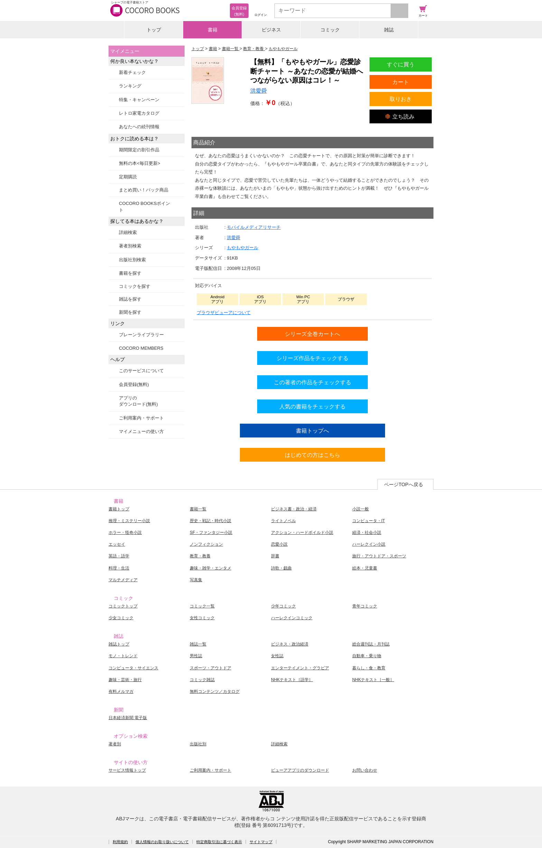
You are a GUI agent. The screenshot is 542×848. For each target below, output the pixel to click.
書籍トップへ (312, 430)
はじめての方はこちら (312, 455)
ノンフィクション (206, 544)
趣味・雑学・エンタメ (210, 568)
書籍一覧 (198, 509)
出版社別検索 (132, 259)
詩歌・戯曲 (281, 568)
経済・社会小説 (366, 532)
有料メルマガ (121, 691)
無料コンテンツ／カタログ (215, 691)
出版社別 (198, 744)
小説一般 (360, 509)
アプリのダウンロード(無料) (138, 401)
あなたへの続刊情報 (139, 126)
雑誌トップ (119, 644)
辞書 (275, 556)
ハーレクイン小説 (368, 544)
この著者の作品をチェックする (312, 382)
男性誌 (196, 655)
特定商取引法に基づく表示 (219, 842)
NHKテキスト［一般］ (373, 679)
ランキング (130, 85)
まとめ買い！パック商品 (143, 189)
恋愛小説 (279, 544)
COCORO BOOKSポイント (144, 206)
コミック (330, 29)
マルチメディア (123, 579)
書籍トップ (119, 509)
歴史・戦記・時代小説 (210, 520)
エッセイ (117, 544)
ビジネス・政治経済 (289, 644)
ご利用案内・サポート (141, 418)
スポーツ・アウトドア (210, 668)
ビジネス (271, 29)
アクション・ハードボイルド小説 (302, 532)
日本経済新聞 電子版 (128, 717)
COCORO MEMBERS (141, 348)
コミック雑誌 (202, 679)
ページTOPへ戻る (403, 484)
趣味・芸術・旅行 (125, 679)
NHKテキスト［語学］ (292, 679)
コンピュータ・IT (368, 520)
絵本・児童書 (364, 568)
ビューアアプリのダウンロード (300, 770)
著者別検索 (130, 245)
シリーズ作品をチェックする (312, 358)
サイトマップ (261, 842)
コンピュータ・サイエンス (133, 668)
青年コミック (364, 606)
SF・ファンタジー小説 (211, 532)
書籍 (212, 29)
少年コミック (283, 606)
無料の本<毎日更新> (139, 163)
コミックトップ (123, 606)
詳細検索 (128, 232)
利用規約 (120, 842)
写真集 (196, 579)
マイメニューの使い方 (141, 431)
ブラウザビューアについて (224, 312)
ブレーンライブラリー (141, 334)
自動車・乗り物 (366, 655)
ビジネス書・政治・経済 (294, 509)
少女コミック (121, 617)
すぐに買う (400, 64)
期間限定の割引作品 (139, 149)
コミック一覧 (202, 606)
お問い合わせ (364, 770)
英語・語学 (119, 556)
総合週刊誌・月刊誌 (371, 644)
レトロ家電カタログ (139, 113)
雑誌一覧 (198, 644)
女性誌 (277, 655)
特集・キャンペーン (139, 99)
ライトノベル (283, 520)
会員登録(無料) (134, 384)
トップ (154, 29)
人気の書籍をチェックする (312, 406)
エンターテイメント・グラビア (300, 668)
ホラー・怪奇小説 (125, 532)
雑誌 (389, 29)
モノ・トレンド (123, 655)
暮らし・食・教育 (368, 668)
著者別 (115, 744)
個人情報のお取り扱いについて (162, 842)
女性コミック (202, 617)
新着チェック (132, 72)
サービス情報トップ (127, 770)
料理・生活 (119, 568)
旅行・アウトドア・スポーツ (379, 556)
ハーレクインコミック (291, 617)
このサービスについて (141, 370)
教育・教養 (200, 556)
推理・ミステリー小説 (129, 520)
